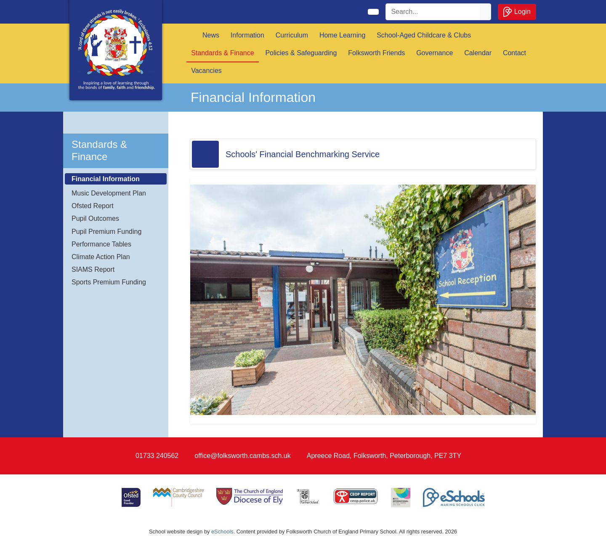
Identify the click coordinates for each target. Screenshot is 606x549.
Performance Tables (101, 244)
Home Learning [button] (342, 35)
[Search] (433, 12)
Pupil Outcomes (95, 218)
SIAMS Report (93, 269)
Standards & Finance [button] (222, 52)
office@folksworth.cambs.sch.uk (242, 455)
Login (517, 12)
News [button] (210, 35)
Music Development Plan (109, 193)
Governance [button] (434, 52)
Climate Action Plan (101, 256)
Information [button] (247, 35)
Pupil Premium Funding (106, 231)
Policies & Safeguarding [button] (301, 52)
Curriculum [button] (292, 35)
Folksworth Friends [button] (376, 52)
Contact (514, 52)
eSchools (222, 531)
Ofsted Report (93, 205)
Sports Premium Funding (109, 282)
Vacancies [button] (206, 70)
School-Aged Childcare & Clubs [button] (424, 35)
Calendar (478, 52)
